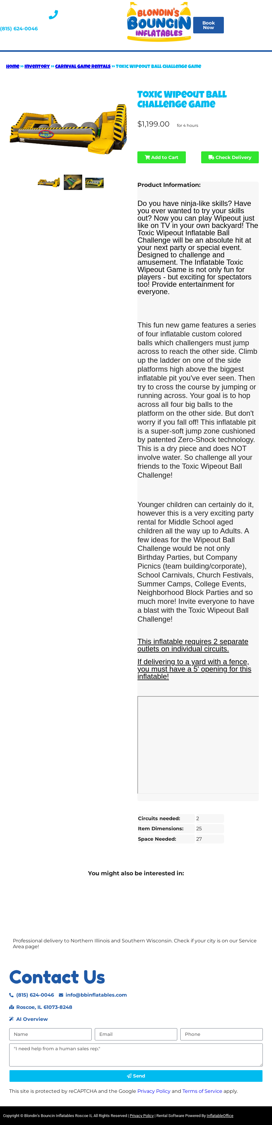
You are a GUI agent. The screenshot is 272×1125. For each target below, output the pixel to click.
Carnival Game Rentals (83, 67)
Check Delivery (230, 157)
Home (12, 67)
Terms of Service (202, 1091)
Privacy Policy (153, 1091)
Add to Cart (161, 157)
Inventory (37, 67)
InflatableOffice (220, 1115)
